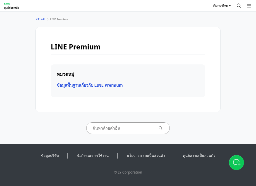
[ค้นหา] (239, 6)
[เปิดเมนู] (249, 6)
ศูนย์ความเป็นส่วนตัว (199, 155)
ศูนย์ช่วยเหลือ (11, 7)
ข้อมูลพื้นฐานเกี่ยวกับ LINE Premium (90, 85)
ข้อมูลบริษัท (50, 155)
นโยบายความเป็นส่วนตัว (146, 155)
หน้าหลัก (40, 19)
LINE (7, 3)
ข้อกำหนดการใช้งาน (93, 155)
